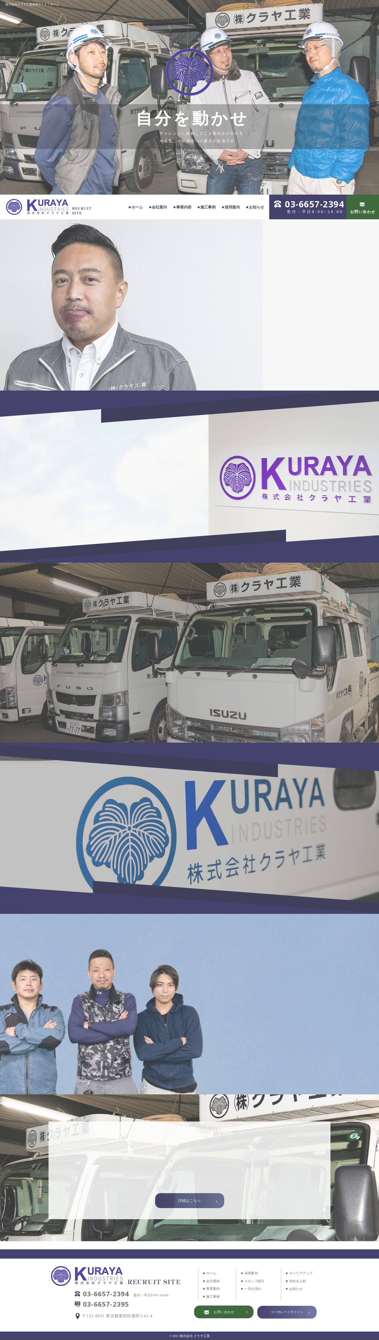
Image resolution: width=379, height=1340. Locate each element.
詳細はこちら (189, 1201)
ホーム (137, 207)
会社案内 (159, 207)
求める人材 (297, 1281)
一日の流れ (253, 1288)
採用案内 (232, 207)
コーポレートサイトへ (287, 1312)
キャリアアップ (301, 1273)
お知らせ (256, 207)
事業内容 (183, 207)
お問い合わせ (362, 212)
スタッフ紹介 (255, 1281)
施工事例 (208, 207)
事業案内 (213, 1288)
